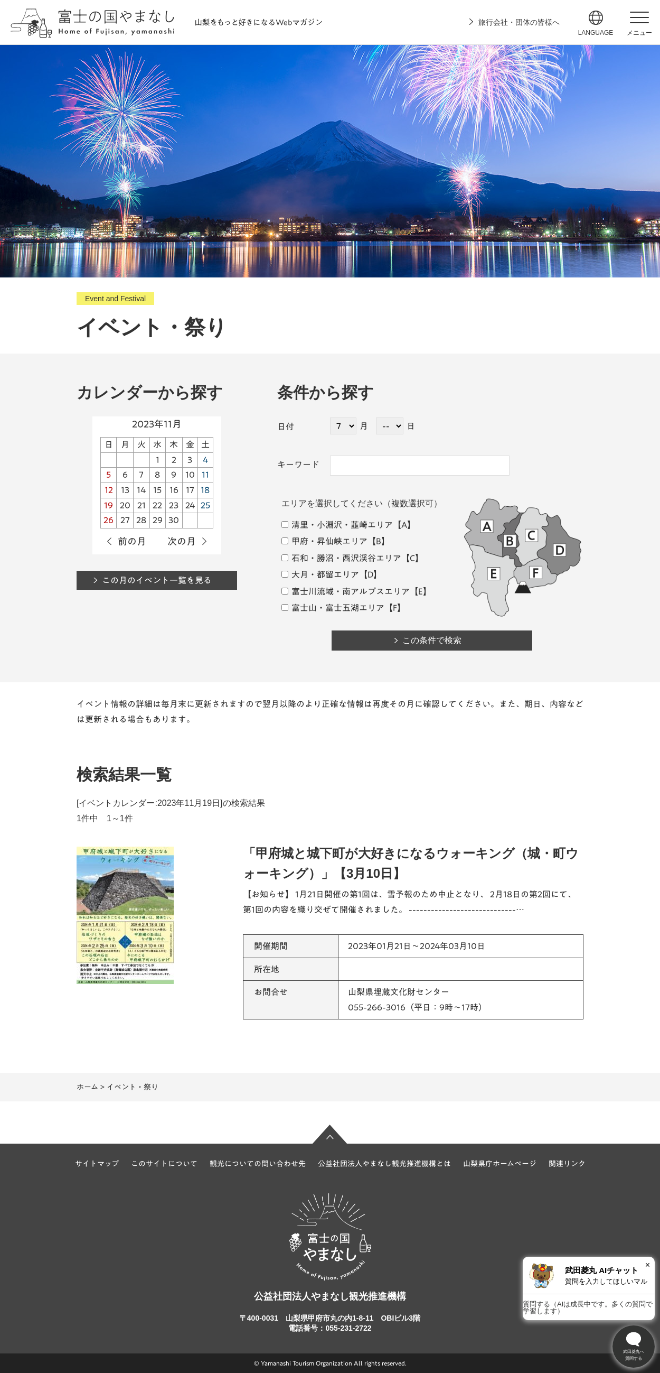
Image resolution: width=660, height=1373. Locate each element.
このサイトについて (164, 1163)
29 (158, 520)
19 (108, 505)
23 (173, 505)
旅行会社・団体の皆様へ (519, 22)
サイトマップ (97, 1163)
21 (141, 505)
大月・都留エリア (320, 574)
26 (108, 520)
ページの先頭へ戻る (330, 1134)
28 (141, 520)
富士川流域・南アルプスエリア (345, 591)
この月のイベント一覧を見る (157, 580)
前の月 (132, 541)
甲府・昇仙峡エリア (324, 541)
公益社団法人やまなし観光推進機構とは (384, 1163)
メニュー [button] (639, 32)
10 (190, 474)
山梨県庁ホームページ (499, 1163)
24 (190, 505)
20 (125, 505)
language (596, 32)
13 (125, 490)
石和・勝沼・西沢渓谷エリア (341, 558)
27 (125, 520)
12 (109, 490)
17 (190, 490)
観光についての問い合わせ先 (258, 1163)
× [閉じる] (647, 1264)
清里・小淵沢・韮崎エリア (337, 525)
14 (141, 490)
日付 (285, 426)
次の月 (181, 541)
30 (173, 520)
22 (157, 505)
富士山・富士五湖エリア (332, 608)
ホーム (87, 1087)
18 (205, 490)
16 (173, 490)
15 (157, 490)
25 (205, 505)
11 (205, 474)
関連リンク (567, 1163)
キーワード (298, 464)
